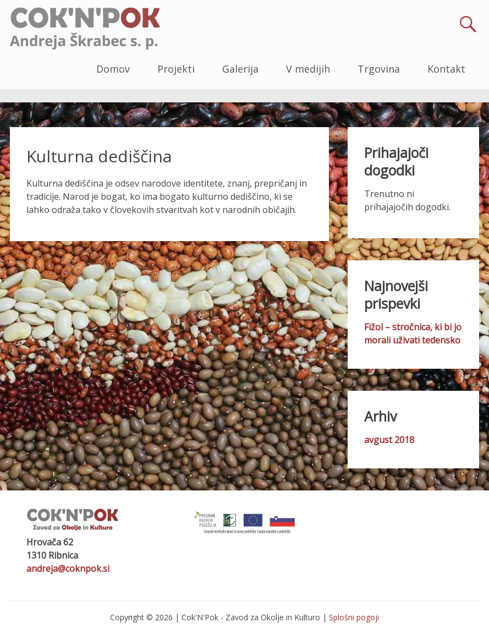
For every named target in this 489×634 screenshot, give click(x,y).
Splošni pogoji (354, 617)
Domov (113, 68)
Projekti (176, 68)
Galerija (240, 68)
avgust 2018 (389, 440)
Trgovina (379, 68)
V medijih (308, 68)
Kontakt (446, 68)
